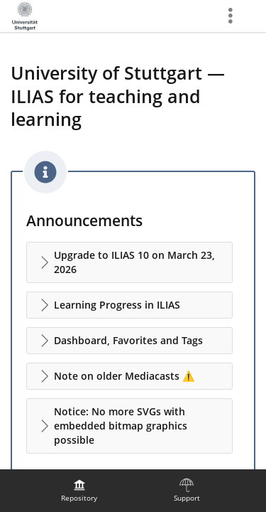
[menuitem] (79, 490)
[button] (129, 262)
